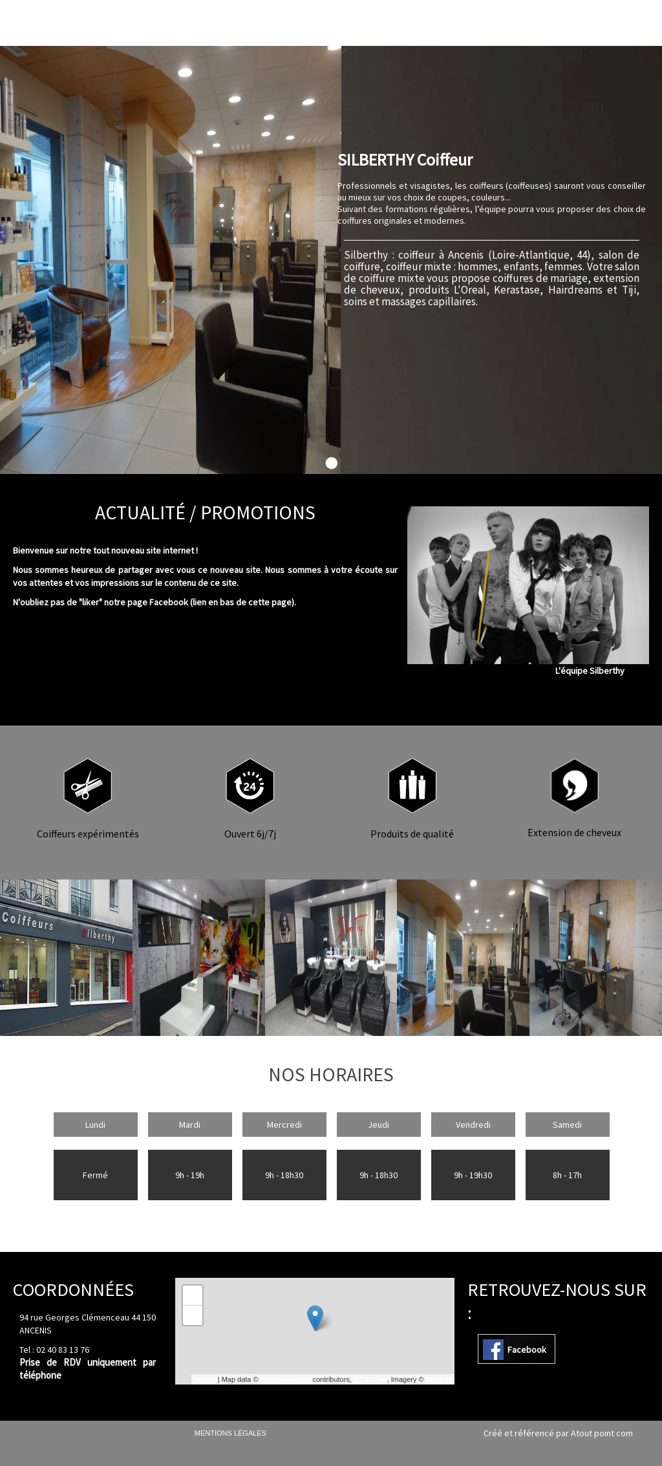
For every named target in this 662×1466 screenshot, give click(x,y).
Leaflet (205, 1379)
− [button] (193, 1315)
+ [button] (193, 1295)
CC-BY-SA (370, 1379)
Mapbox (438, 1379)
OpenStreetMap (286, 1379)
